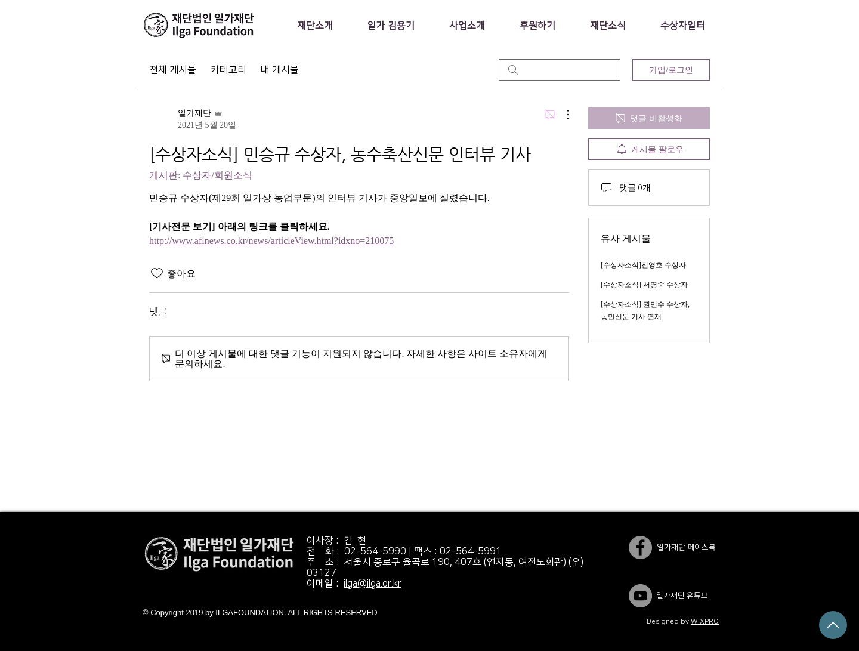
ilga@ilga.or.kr (372, 583)
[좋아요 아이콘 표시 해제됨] (157, 273)
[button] (314, 25)
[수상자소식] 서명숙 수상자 (644, 284)
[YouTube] (640, 595)
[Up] (833, 625)
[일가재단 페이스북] (640, 547)
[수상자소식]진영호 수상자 (643, 265)
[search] (559, 70)
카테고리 (228, 69)
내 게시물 (280, 69)
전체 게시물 (172, 69)
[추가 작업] (562, 114)
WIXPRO (705, 621)
